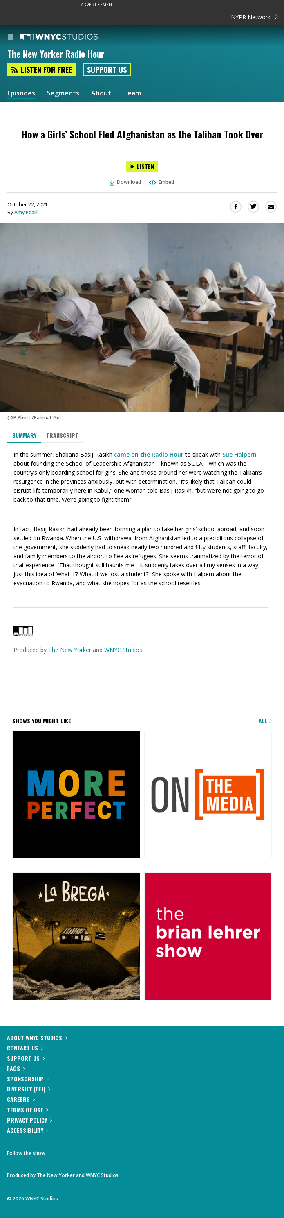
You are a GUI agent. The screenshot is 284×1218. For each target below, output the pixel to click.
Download (125, 182)
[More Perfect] (76, 795)
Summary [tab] (24, 435)
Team (132, 93)
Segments (63, 93)
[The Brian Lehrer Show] (208, 937)
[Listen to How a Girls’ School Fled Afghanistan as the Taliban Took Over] (142, 166)
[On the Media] (208, 795)
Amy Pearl (26, 212)
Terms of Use (27, 1109)
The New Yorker (69, 650)
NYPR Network (254, 17)
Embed (161, 182)
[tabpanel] (142, 519)
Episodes (21, 93)
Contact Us (25, 1048)
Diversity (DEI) (28, 1088)
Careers (21, 1099)
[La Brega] (76, 937)
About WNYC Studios (37, 1037)
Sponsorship (28, 1078)
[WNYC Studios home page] (69, 37)
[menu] (10, 37)
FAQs (16, 1068)
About (101, 93)
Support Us (107, 69)
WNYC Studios (123, 650)
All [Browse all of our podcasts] (265, 720)
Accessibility (27, 1130)
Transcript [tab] (62, 435)
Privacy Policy (29, 1120)
